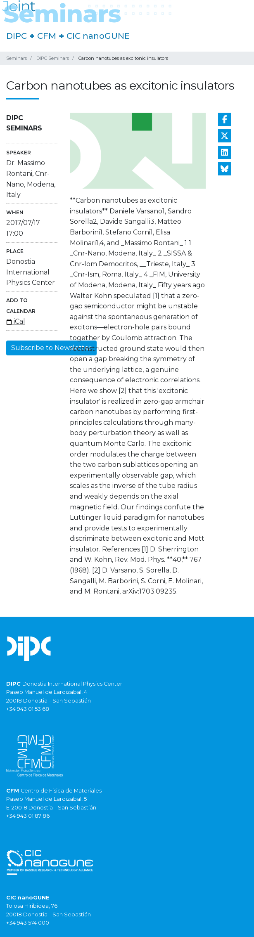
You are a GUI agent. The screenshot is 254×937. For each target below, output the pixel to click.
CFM (46, 36)
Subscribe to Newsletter (51, 348)
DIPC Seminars (52, 58)
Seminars (16, 58)
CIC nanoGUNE (98, 36)
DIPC (16, 36)
